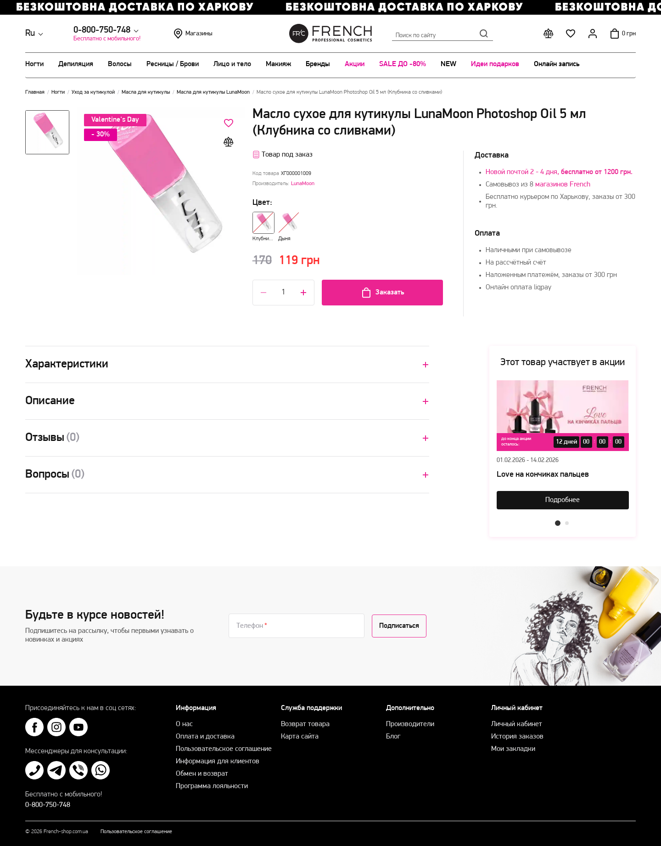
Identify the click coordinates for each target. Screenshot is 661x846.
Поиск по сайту (442, 33)
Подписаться (399, 626)
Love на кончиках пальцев (543, 474)
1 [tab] (557, 523)
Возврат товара (305, 724)
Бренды (318, 64)
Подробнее (562, 500)
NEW (448, 64)
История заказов (517, 736)
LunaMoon (302, 183)
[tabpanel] (563, 444)
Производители (410, 724)
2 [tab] (567, 523)
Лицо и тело (232, 64)
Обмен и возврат (202, 774)
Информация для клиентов (217, 761)
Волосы (120, 64)
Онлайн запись (556, 64)
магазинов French (562, 184)
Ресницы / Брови (172, 64)
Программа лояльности (212, 786)
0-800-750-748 (101, 30)
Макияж (278, 64)
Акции (354, 64)
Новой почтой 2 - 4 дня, (559, 172)
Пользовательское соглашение (224, 749)
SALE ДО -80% (402, 64)
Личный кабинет (516, 724)
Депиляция (75, 64)
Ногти (34, 64)
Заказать (382, 292)
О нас (184, 724)
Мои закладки (513, 749)
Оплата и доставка (205, 736)
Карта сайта (300, 736)
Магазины (193, 33)
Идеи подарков (495, 64)
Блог (393, 736)
